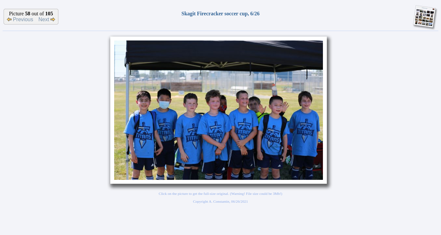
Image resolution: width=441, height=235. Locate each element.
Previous (20, 19)
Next (46, 19)
